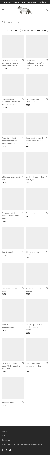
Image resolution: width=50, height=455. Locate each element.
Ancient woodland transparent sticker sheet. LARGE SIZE (9, 124)
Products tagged (35, 30)
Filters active (11, 30)
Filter (16, 22)
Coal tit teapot (31, 184)
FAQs (3, 435)
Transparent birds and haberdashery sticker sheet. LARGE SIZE (10, 57)
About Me (5, 431)
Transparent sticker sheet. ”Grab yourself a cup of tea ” (11, 332)
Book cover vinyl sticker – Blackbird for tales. (10, 186)
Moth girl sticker (8, 374)
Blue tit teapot (7, 215)
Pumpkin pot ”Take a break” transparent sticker (34, 288)
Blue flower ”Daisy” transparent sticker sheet (33, 332)
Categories (7, 22)
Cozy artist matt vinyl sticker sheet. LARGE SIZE (34, 126)
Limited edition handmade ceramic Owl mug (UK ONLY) (11, 90)
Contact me (6, 440)
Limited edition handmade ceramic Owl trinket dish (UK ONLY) (35, 57)
